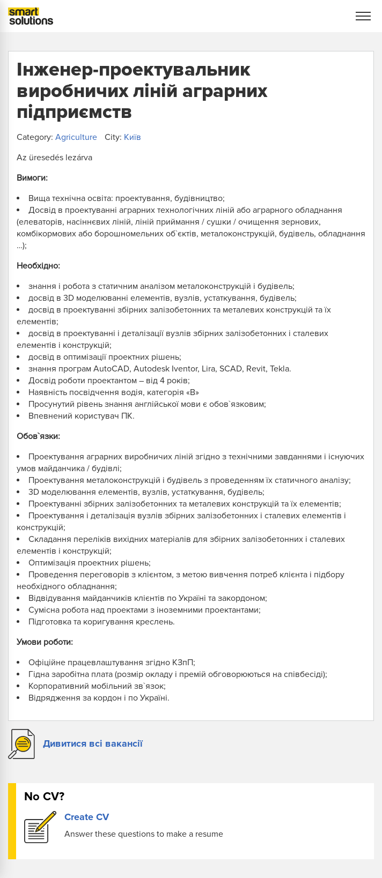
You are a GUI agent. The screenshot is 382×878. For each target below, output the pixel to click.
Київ (132, 137)
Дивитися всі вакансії (93, 743)
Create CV (86, 817)
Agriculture (76, 137)
